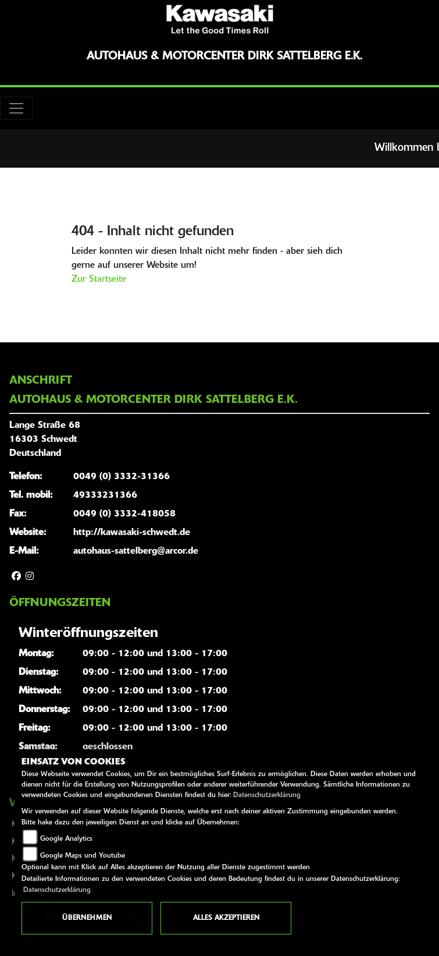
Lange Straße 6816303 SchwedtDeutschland (44, 439)
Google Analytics (66, 838)
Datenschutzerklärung (267, 795)
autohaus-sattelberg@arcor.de (135, 551)
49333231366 (105, 495)
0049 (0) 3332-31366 (121, 476)
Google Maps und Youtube (82, 855)
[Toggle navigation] (16, 108)
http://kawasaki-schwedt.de (131, 532)
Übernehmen (87, 918)
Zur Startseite (99, 279)
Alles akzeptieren (226, 918)
